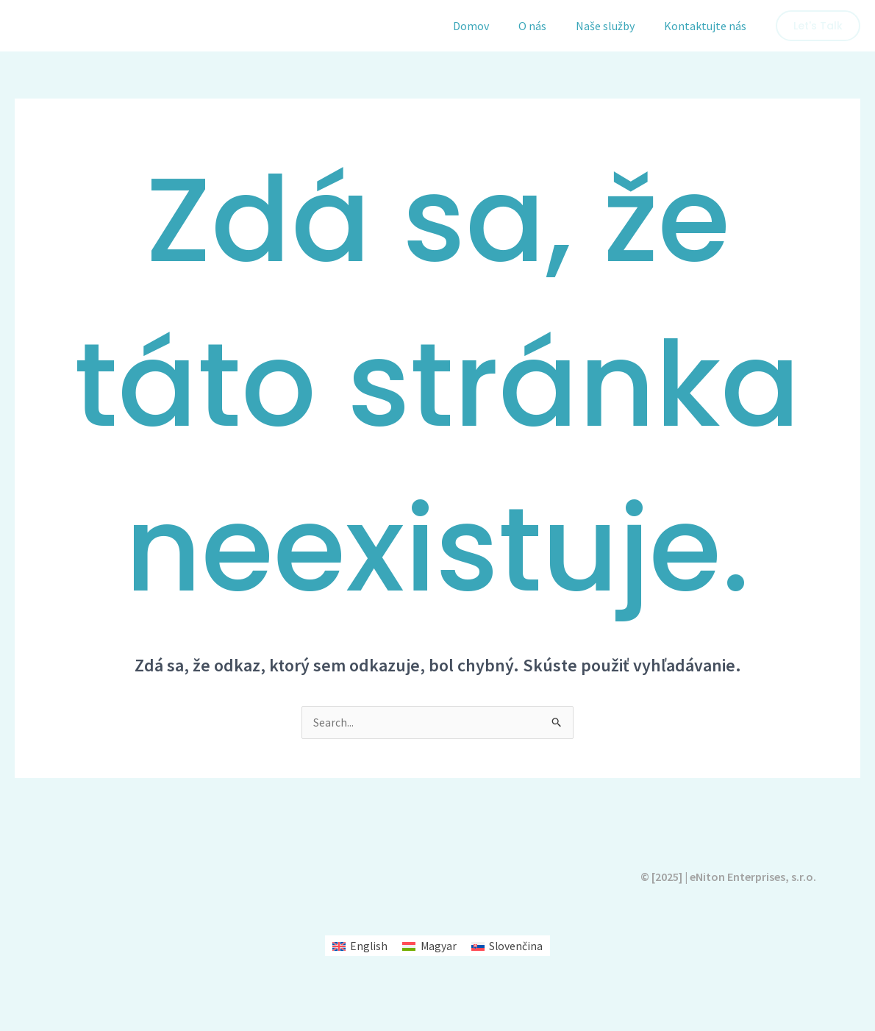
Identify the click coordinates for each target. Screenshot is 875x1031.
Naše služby (614, 25)
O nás (547, 25)
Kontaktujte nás (708, 25)
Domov (492, 25)
